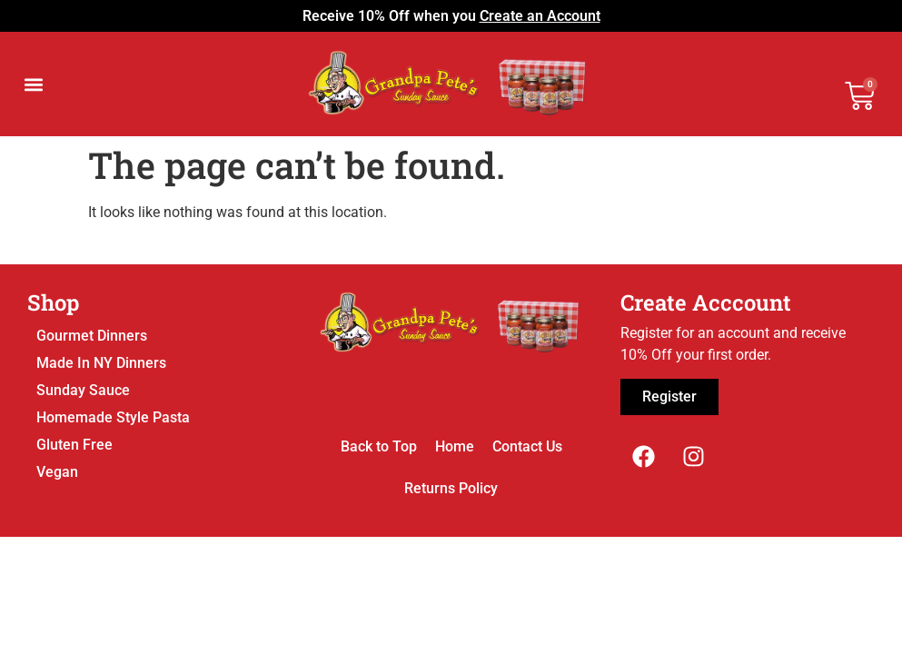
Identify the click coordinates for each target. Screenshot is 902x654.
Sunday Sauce (83, 390)
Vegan (57, 472)
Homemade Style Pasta (113, 417)
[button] (33, 84)
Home (454, 446)
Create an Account (540, 16)
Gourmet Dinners (91, 335)
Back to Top (379, 446)
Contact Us (527, 446)
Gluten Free (74, 444)
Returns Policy (451, 488)
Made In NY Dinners (101, 363)
